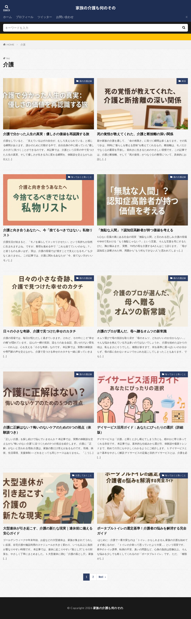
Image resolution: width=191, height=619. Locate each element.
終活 (184, 81)
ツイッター (44, 17)
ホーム (7, 17)
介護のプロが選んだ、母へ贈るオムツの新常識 (132, 331)
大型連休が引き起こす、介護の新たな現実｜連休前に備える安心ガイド (47, 530)
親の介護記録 (85, 81)
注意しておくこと (83, 475)
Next (101, 577)
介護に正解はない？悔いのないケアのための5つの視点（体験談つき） (47, 429)
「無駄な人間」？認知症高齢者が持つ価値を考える (135, 230)
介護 (22, 44)
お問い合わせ (64, 17)
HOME (10, 44)
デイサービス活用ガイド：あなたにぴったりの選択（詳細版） (140, 429)
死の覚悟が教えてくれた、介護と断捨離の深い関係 (135, 134)
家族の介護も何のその (108, 608)
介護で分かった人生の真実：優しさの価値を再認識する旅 (46, 134)
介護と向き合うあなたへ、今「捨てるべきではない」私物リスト (47, 232)
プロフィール (24, 17)
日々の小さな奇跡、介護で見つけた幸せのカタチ (39, 331)
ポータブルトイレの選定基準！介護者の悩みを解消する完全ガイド (141, 530)
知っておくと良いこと (81, 177)
